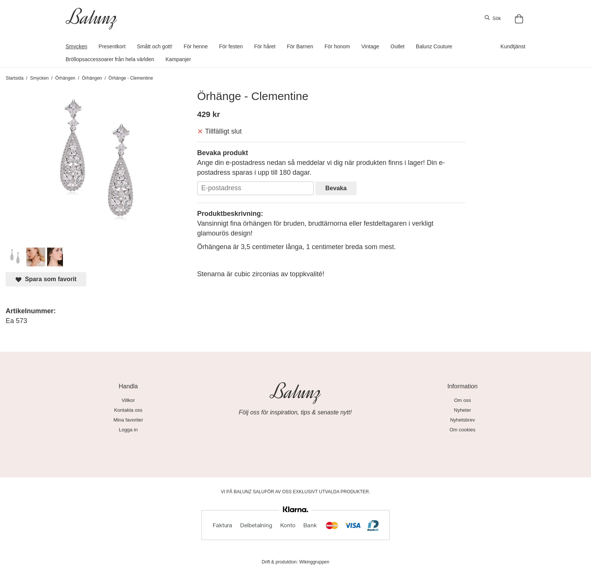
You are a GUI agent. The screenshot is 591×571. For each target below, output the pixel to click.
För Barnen (300, 46)
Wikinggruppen (314, 562)
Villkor (128, 400)
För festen (231, 46)
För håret (265, 46)
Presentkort (112, 46)
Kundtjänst (513, 46)
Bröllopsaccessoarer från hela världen (110, 59)
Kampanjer (178, 59)
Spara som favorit (46, 279)
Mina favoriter (128, 420)
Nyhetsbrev (462, 420)
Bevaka (336, 188)
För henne (196, 46)
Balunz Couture (434, 46)
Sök (493, 18)
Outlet (397, 46)
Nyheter (462, 410)
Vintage (370, 46)
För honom (337, 46)
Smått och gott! (154, 46)
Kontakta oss (128, 410)
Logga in (128, 429)
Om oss (462, 400)
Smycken (76, 46)
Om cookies (463, 429)
